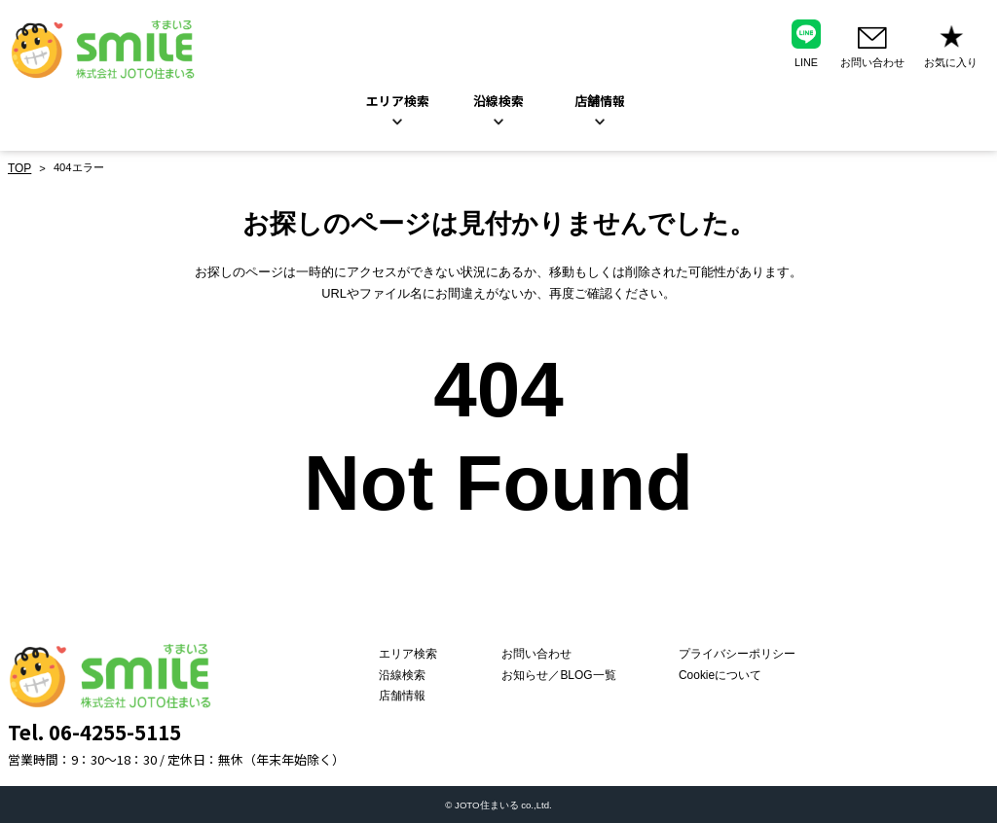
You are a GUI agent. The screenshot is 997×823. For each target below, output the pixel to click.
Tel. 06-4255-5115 (94, 729)
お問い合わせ (545, 652)
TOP (19, 166)
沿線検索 (498, 100)
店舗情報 (421, 694)
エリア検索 (397, 100)
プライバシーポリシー (729, 652)
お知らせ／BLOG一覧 (565, 673)
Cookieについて (714, 673)
